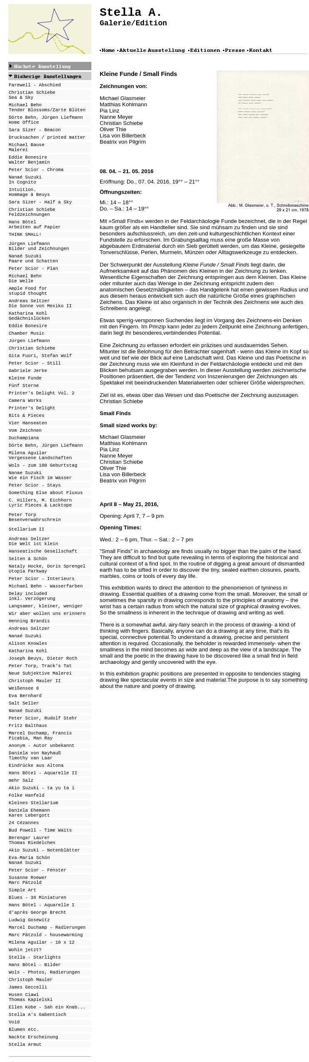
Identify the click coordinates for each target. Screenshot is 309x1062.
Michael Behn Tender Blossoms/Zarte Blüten (47, 108)
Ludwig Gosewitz (29, 920)
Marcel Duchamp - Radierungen (47, 927)
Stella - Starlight (33, 957)
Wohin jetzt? (25, 949)
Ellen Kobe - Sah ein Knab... (47, 1007)
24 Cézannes (24, 822)
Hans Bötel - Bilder (35, 964)
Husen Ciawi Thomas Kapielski (31, 997)
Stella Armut (25, 1044)
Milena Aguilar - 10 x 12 (41, 942)
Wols (14, 972)
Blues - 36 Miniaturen (37, 897)
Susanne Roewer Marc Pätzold (28, 880)
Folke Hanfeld (26, 795)
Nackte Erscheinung (33, 1037)
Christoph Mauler (31, 979)
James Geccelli (28, 987)
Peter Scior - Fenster (37, 870)
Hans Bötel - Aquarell (37, 905)
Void (14, 1022)
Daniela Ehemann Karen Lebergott (29, 813)
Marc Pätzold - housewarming (46, 934)
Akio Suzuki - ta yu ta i (41, 787)
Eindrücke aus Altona (36, 765)
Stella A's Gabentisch (37, 1014)
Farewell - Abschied (35, 85)
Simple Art (22, 890)
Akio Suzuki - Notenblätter (44, 850)
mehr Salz (21, 780)
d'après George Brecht (37, 912)
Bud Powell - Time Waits (40, 830)
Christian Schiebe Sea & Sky (32, 95)
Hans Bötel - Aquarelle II (43, 773)
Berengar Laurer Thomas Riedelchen (32, 840)
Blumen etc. (24, 1029)
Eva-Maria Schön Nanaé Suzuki (29, 860)
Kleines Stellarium (33, 802)
